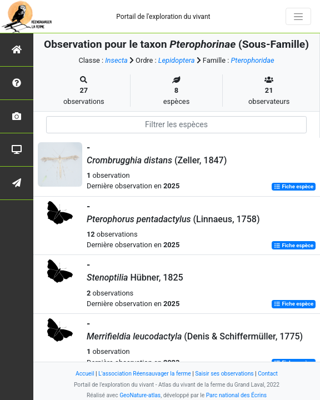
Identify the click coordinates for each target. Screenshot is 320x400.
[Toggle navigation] (298, 17)
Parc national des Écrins (236, 395)
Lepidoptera (176, 60)
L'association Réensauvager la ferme (144, 373)
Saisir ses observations (224, 373)
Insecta (116, 60)
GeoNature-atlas (140, 395)
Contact (268, 373)
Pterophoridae (252, 60)
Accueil (85, 373)
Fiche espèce (293, 186)
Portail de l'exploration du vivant (163, 17)
